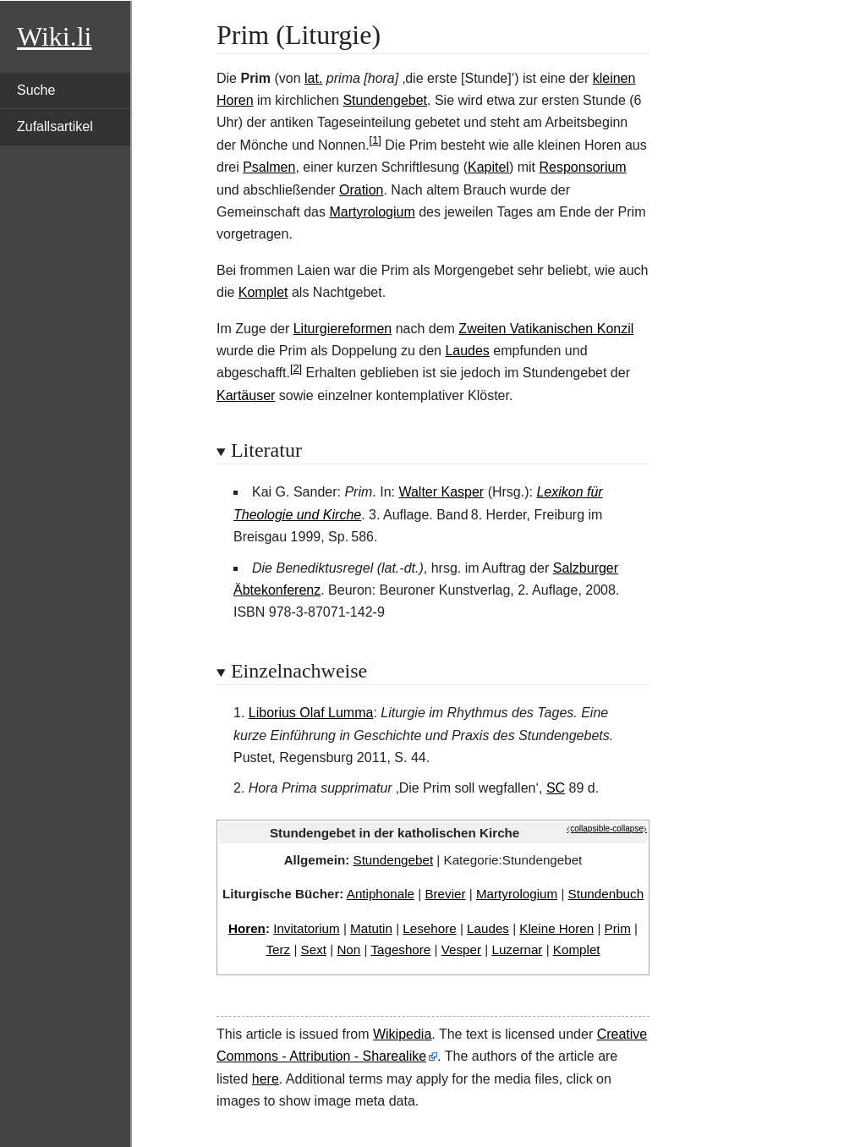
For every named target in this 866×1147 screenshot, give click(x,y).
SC (555, 788)
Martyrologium (371, 212)
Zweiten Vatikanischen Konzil (545, 328)
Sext (313, 949)
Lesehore (429, 928)
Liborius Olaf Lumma (311, 712)
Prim (618, 928)
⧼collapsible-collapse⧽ (607, 828)
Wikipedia (402, 1034)
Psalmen (269, 167)
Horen (247, 928)
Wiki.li (54, 36)
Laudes (467, 350)
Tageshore (400, 949)
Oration (361, 190)
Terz (278, 949)
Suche (36, 90)
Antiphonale (380, 893)
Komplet (263, 292)
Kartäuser (245, 395)
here (265, 1079)
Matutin (371, 928)
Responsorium (583, 167)
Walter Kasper (441, 492)
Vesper (461, 949)
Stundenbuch (606, 893)
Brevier (445, 893)
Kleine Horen (556, 928)
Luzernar (516, 949)
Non (348, 949)
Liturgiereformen (342, 328)
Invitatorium (306, 928)
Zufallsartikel (55, 126)
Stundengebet (385, 100)
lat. (313, 78)
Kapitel (488, 167)
